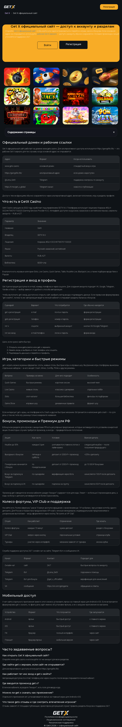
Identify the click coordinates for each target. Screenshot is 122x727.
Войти (47, 45)
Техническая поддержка (61, 722)
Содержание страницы (22, 132)
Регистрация (109, 7)
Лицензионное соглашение (61, 719)
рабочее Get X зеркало (47, 34)
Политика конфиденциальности (61, 717)
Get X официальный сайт (25, 31)
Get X (7, 13)
